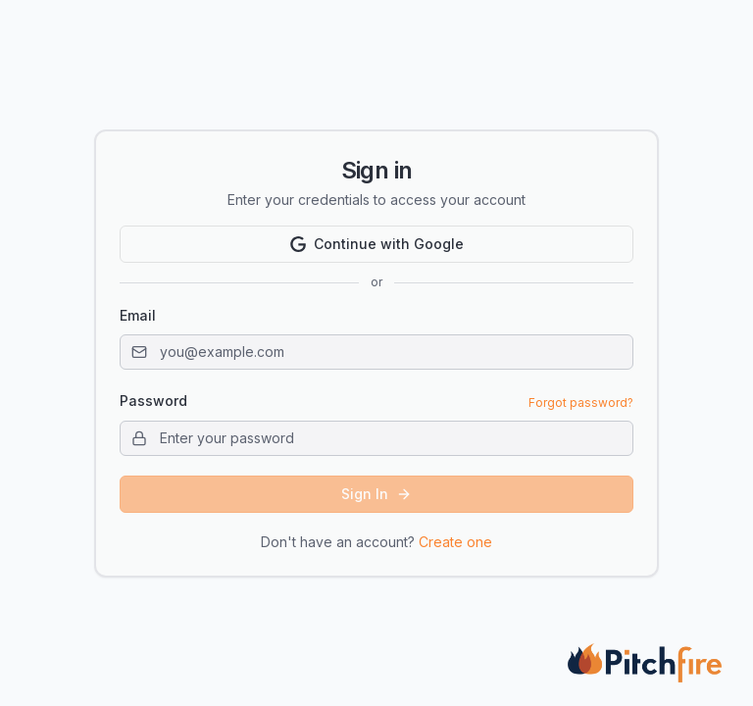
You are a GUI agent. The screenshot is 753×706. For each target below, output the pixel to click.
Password (153, 401)
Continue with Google (377, 243)
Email (138, 315)
